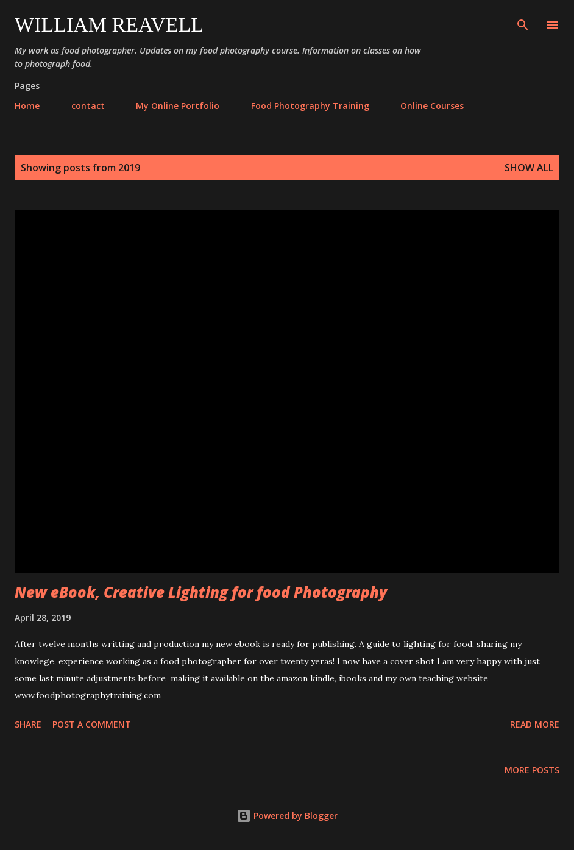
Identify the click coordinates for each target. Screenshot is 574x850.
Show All (529, 167)
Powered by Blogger (287, 815)
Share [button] (28, 724)
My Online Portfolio (177, 106)
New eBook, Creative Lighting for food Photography (201, 592)
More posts (532, 770)
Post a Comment (91, 724)
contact (88, 106)
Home (27, 106)
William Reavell (109, 24)
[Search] (523, 22)
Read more (534, 724)
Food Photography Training (310, 106)
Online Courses (432, 106)
